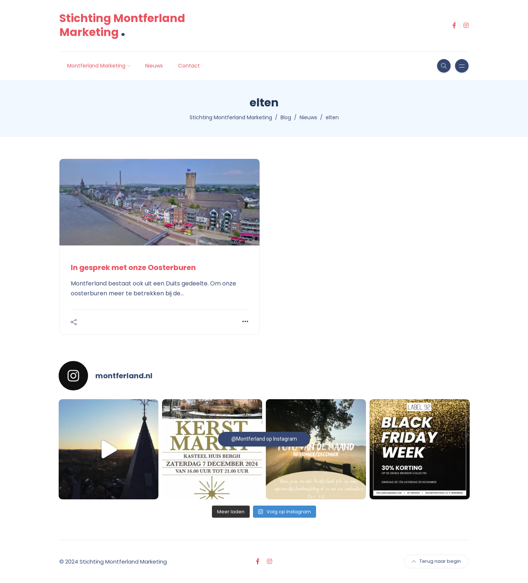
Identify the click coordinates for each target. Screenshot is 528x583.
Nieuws (154, 65)
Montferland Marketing (96, 65)
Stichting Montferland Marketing (122, 25)
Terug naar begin (436, 561)
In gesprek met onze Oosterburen (133, 267)
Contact (189, 65)
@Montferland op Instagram (264, 439)
